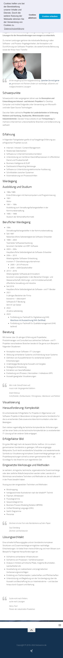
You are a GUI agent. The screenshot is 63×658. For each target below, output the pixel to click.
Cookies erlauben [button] (50, 16)
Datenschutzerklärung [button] (14, 29)
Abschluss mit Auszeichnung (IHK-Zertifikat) (28, 320)
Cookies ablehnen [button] (32, 16)
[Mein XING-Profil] (31, 650)
